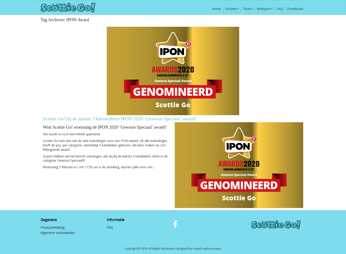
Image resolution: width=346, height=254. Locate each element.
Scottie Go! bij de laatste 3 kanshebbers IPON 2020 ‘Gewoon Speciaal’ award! (119, 118)
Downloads (295, 9)
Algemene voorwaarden (58, 233)
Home (216, 9)
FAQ (280, 9)
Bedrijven (263, 9)
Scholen (230, 9)
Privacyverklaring (52, 227)
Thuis (246, 9)
